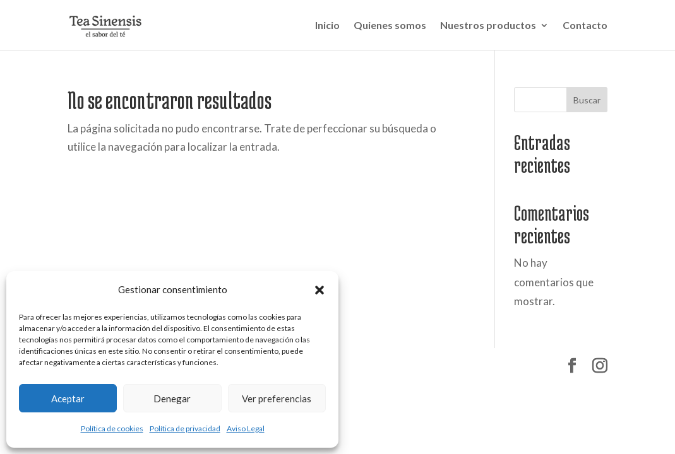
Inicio (327, 26)
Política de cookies (112, 428)
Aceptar (68, 398)
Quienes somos (390, 26)
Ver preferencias (276, 398)
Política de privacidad (185, 428)
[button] (319, 290)
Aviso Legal (246, 428)
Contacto (585, 26)
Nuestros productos (488, 26)
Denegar (172, 398)
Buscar (586, 100)
